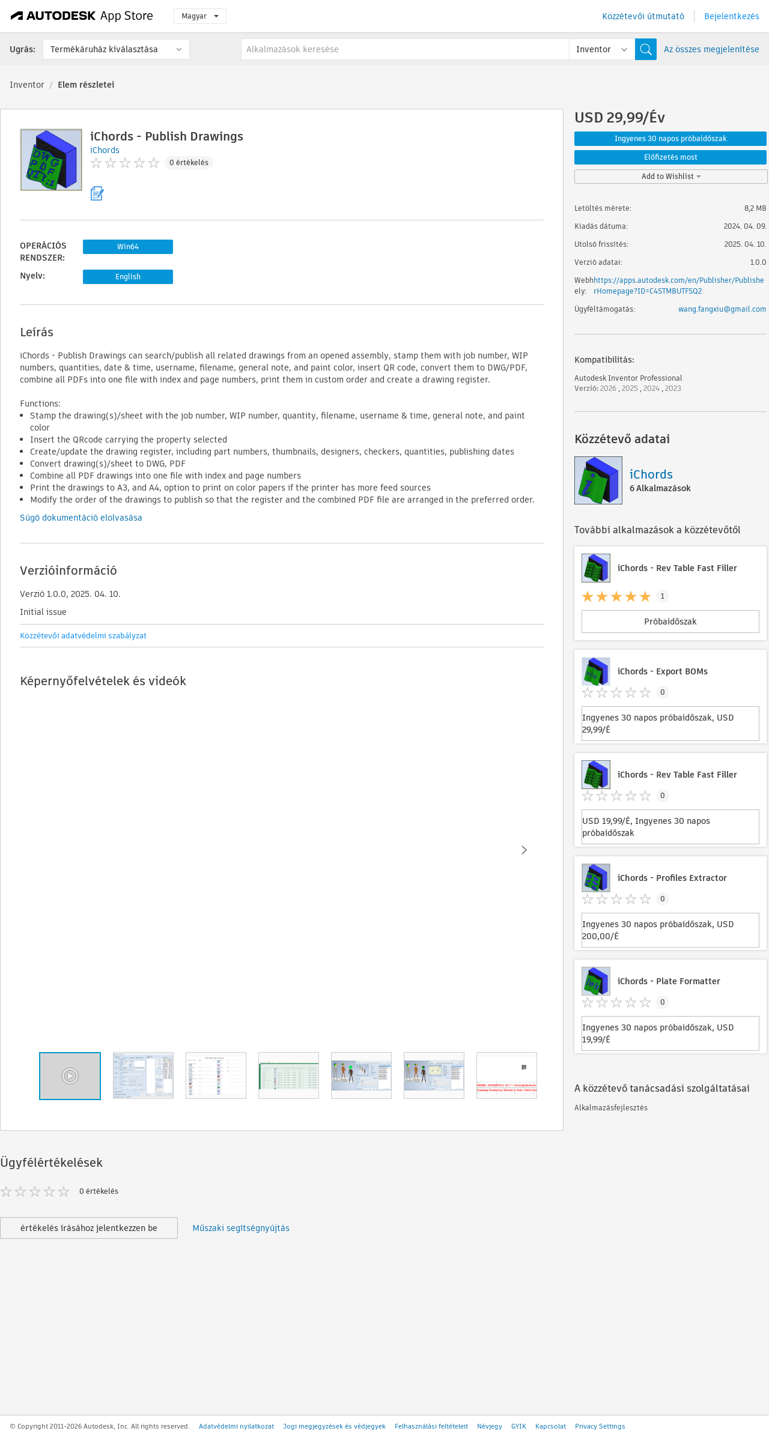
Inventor (27, 85)
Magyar (200, 16)
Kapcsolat (550, 1426)
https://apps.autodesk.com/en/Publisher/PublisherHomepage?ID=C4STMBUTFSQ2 (679, 285)
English (128, 276)
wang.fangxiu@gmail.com (722, 309)
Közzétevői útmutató (643, 16)
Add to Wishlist (671, 176)
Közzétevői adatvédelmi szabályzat (83, 635)
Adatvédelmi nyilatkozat (236, 1426)
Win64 (128, 246)
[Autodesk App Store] (82, 16)
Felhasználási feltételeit (431, 1426)
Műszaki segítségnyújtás (241, 1228)
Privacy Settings (600, 1426)
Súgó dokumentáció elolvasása (81, 518)
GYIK (518, 1426)
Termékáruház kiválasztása (104, 49)
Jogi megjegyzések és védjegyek (334, 1426)
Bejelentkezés (731, 16)
